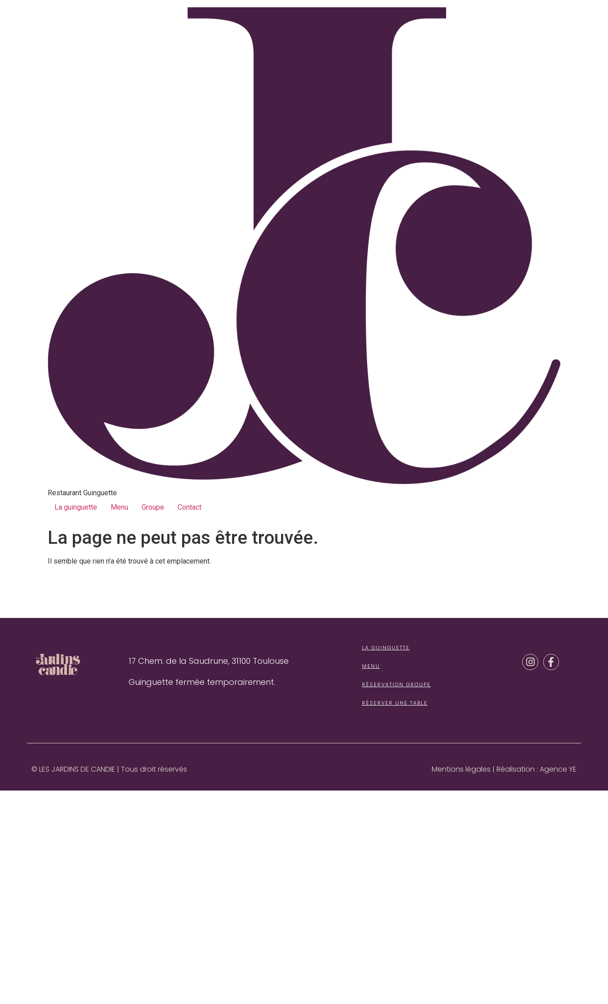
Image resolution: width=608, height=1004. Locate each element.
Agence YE (558, 769)
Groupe (153, 507)
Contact (189, 507)
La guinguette (75, 507)
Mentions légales (461, 769)
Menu (119, 507)
